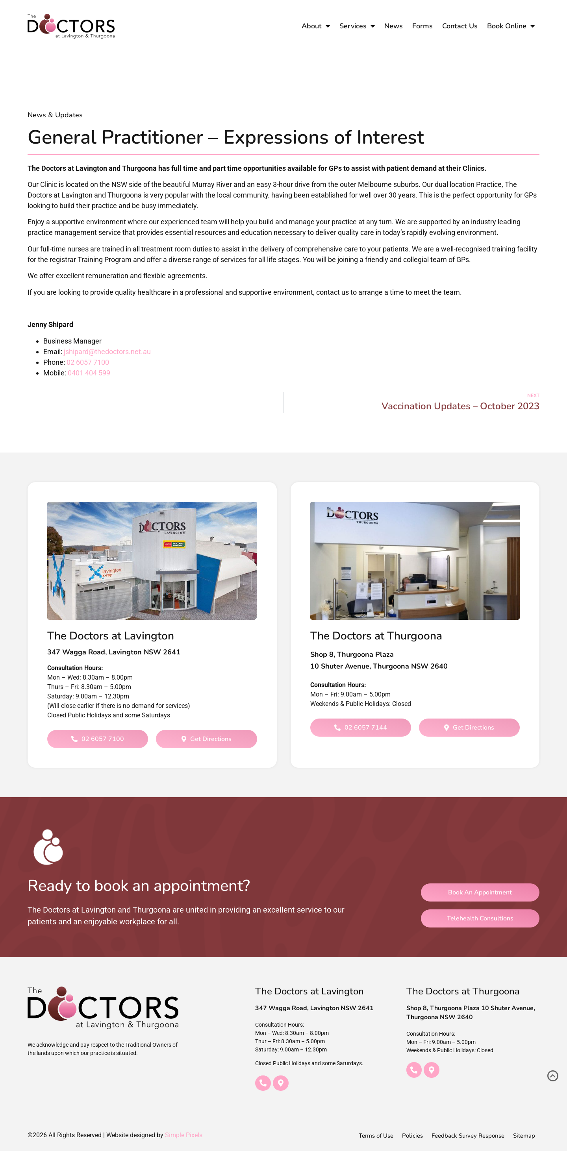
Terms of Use (376, 1136)
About (316, 25)
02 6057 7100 (88, 362)
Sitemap (524, 1136)
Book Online (511, 25)
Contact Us (460, 26)
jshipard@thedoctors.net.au (107, 351)
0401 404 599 (89, 373)
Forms (422, 26)
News (393, 26)
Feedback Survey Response (468, 1136)
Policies (412, 1136)
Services (357, 25)
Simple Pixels (183, 1135)
